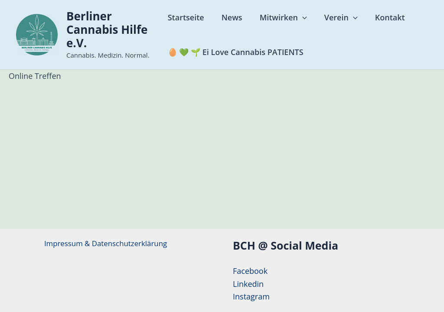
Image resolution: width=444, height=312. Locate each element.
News (231, 17)
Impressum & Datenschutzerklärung (105, 243)
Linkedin (248, 284)
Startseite (187, 17)
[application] (300, 17)
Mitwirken (281, 17)
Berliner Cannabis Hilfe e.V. (106, 29)
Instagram (251, 296)
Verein (337, 17)
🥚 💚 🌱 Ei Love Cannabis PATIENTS (237, 52)
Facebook (250, 271)
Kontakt (384, 17)
